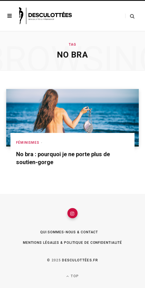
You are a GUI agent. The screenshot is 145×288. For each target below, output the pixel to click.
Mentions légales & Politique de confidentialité (72, 243)
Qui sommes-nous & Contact (69, 232)
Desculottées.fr (80, 260)
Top (72, 276)
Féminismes (27, 143)
